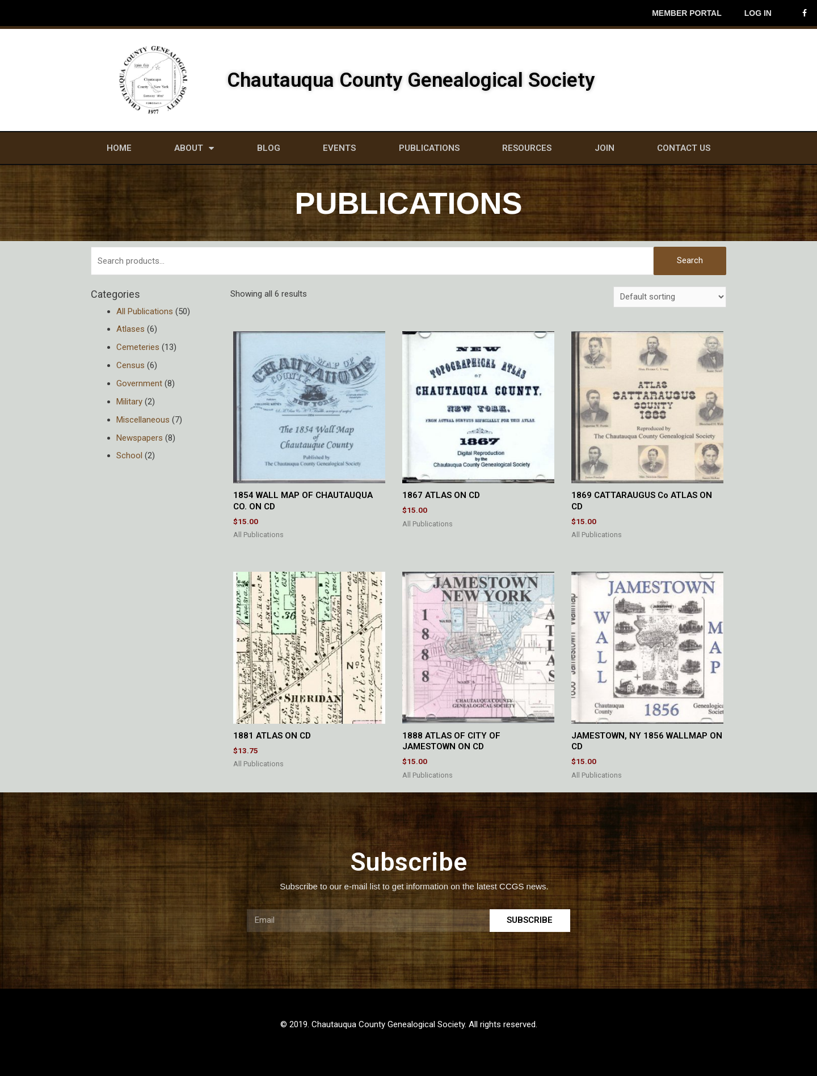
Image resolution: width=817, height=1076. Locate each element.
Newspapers (139, 438)
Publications (429, 148)
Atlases (130, 329)
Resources (526, 148)
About (194, 148)
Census (130, 365)
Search (690, 260)
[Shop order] (669, 296)
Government (139, 383)
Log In (758, 13)
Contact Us (683, 148)
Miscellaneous (143, 420)
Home (119, 148)
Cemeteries (137, 347)
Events (339, 148)
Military (129, 401)
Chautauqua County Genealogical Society (411, 80)
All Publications (144, 311)
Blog (268, 148)
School (129, 455)
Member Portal (687, 13)
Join (604, 148)
